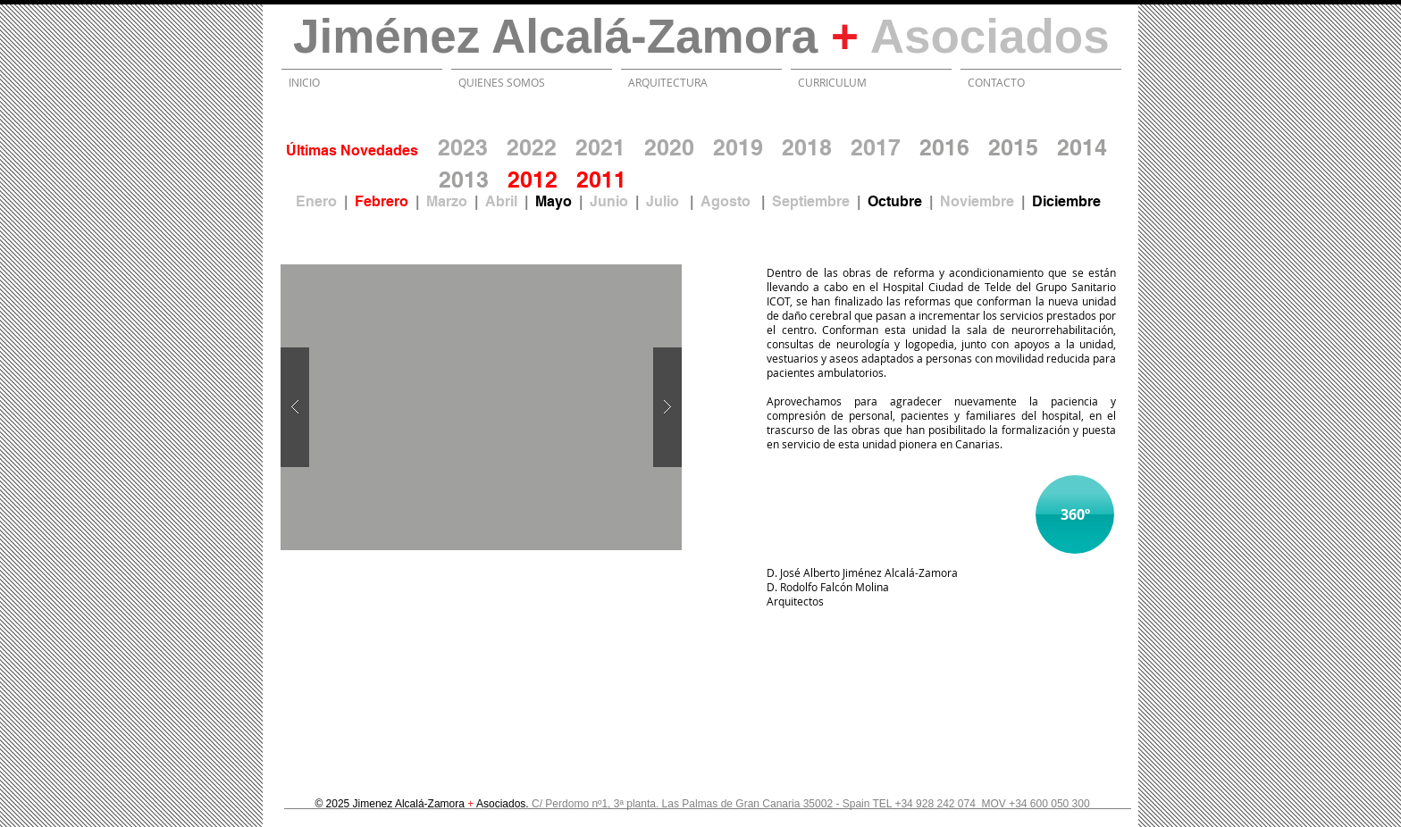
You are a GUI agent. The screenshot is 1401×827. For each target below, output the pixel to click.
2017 (876, 147)
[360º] (1075, 514)
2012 (533, 179)
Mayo (553, 201)
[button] (481, 407)
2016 (944, 147)
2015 (1013, 147)
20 (588, 179)
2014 (1082, 147)
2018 (807, 147)
